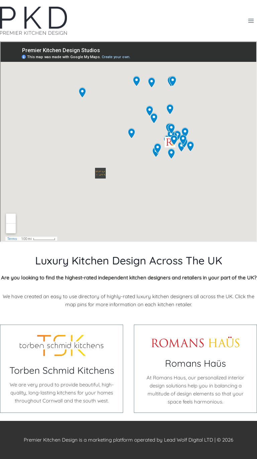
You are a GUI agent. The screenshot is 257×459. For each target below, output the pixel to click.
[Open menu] (251, 20)
